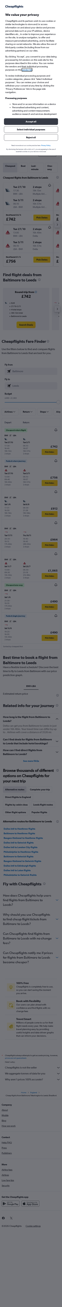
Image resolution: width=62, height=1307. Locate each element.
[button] (31, 121)
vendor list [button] (27, 69)
